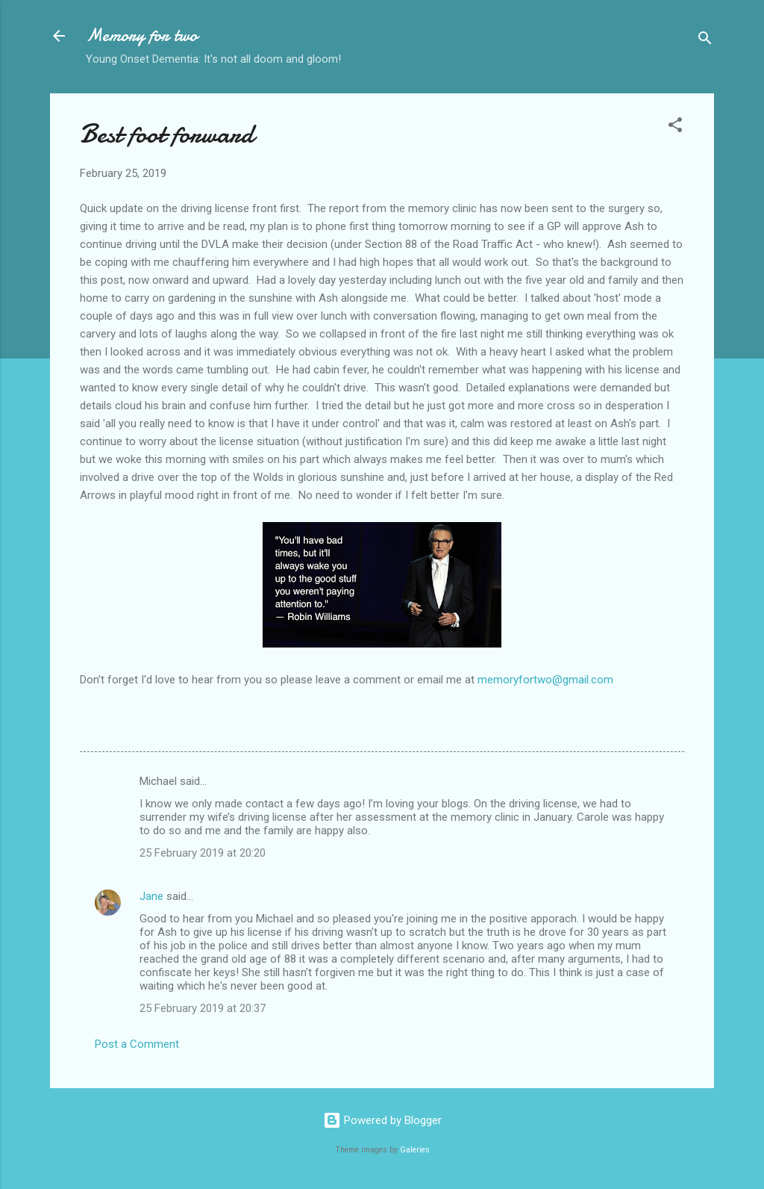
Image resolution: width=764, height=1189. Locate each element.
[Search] (705, 40)
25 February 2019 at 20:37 (203, 1008)
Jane (151, 896)
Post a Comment (137, 1044)
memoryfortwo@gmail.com (545, 679)
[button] (675, 127)
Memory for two (142, 35)
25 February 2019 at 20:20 (203, 853)
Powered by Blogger (382, 1120)
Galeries (415, 1150)
